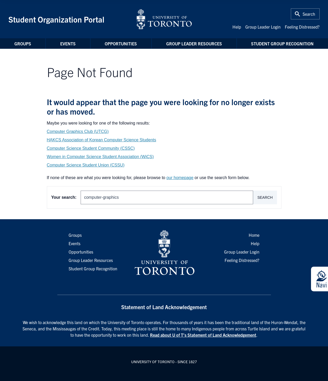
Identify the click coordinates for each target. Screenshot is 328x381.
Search (265, 197)
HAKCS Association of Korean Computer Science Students (101, 140)
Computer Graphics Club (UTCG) (78, 131)
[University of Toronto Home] (164, 19)
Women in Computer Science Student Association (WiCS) (100, 156)
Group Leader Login (263, 26)
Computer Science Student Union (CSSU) (86, 165)
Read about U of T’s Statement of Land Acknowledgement (203, 334)
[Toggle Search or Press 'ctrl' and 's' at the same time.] (305, 13)
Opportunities (121, 43)
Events (68, 43)
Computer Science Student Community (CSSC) (91, 148)
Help (236, 26)
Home (254, 235)
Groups (22, 43)
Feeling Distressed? (302, 26)
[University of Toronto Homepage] (163, 253)
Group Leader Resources (194, 43)
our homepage (179, 177)
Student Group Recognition (282, 43)
